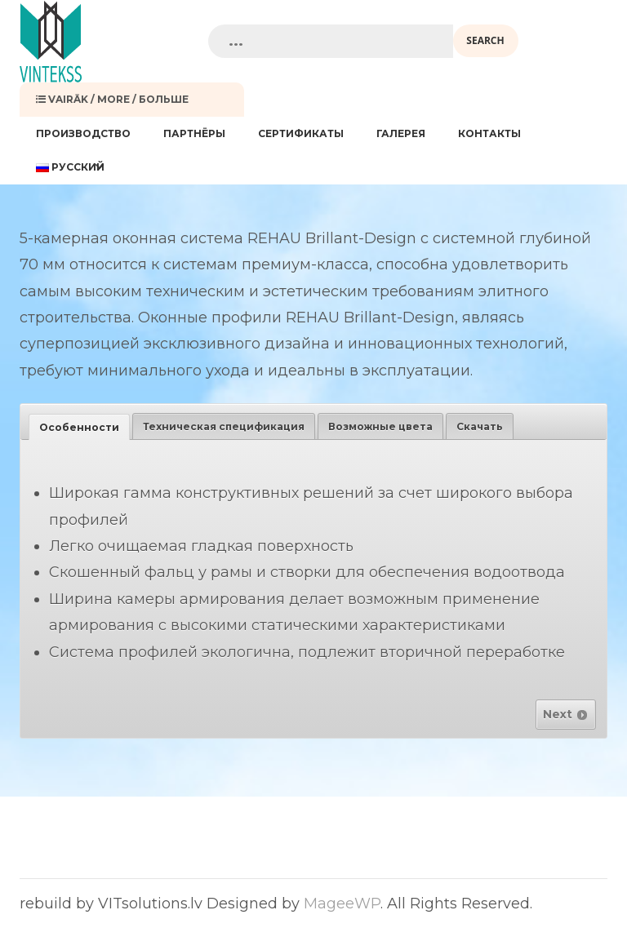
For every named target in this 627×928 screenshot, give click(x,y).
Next (566, 714)
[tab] (79, 427)
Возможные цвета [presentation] (380, 426)
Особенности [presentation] (79, 427)
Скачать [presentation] (479, 426)
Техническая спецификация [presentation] (224, 426)
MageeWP (342, 903)
